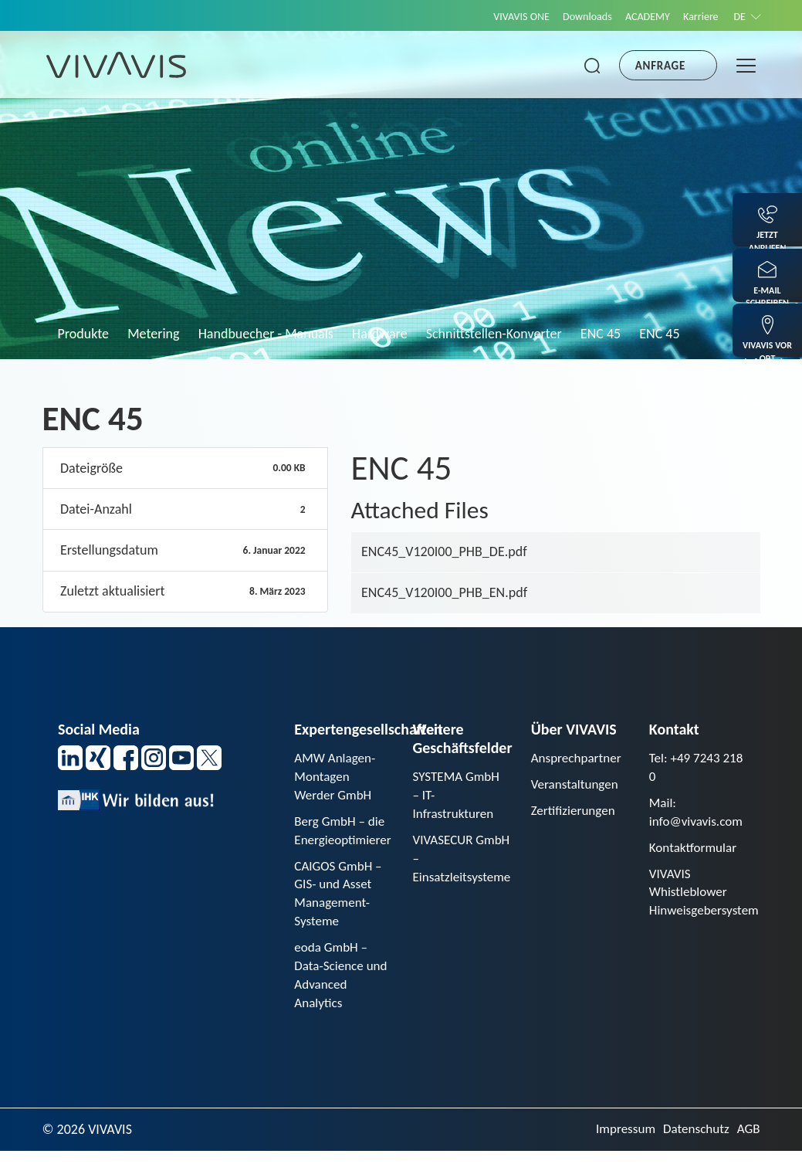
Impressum (618, 1142)
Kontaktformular (695, 851)
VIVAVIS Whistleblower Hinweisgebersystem (707, 898)
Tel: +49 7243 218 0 (686, 768)
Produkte (84, 333)
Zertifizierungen (575, 813)
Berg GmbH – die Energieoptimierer (345, 834)
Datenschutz (693, 1142)
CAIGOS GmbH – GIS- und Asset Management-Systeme (340, 900)
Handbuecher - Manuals (265, 333)
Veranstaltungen (577, 785)
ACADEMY (636, 16)
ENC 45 (600, 333)
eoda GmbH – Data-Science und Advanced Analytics (334, 986)
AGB (748, 1142)
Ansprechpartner (579, 758)
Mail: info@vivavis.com (698, 815)
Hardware (380, 333)
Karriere (694, 16)
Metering (153, 333)
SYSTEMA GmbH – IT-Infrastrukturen (458, 796)
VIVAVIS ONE (499, 16)
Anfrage (660, 66)
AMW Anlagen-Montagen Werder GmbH (337, 778)
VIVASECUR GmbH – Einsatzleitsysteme (464, 863)
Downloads (570, 16)
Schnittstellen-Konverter (494, 333)
